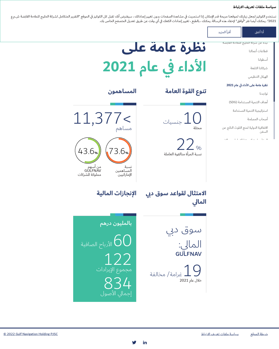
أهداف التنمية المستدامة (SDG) (248, 102)
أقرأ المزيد (224, 32)
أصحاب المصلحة (257, 119)
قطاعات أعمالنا (258, 51)
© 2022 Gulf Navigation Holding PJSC (30, 334)
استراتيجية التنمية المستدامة (250, 110)
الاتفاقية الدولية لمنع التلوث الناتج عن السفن (245, 129)
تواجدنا (264, 93)
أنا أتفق (259, 32)
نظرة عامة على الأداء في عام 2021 (247, 85)
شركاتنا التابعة (259, 68)
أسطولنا (263, 59)
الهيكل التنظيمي (258, 76)
